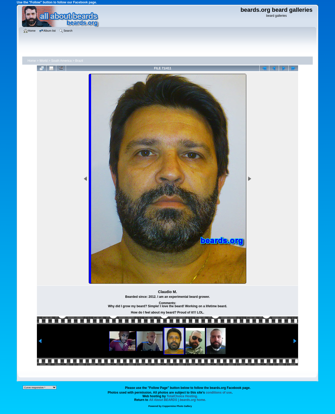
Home (31, 61)
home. (177, 400)
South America (61, 61)
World (44, 61)
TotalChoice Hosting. (182, 396)
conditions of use (219, 392)
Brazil (79, 61)
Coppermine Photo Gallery (177, 406)
